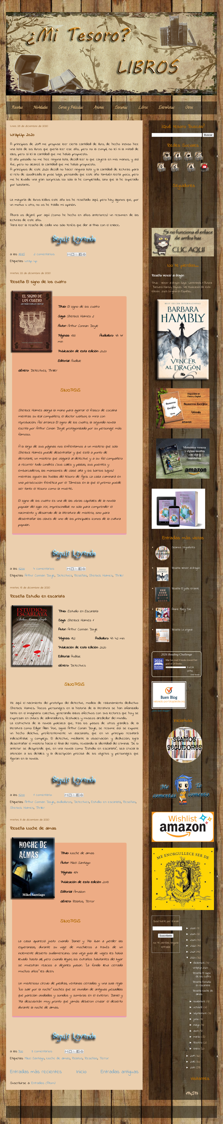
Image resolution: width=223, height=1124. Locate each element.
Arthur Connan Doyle (40, 575)
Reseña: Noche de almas (33, 828)
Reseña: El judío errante (185, 589)
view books (195, 675)
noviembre (199, 1001)
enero (197, 1049)
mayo (197, 1025)
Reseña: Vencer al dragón (168, 275)
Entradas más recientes (36, 1072)
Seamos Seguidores (183, 547)
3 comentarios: (43, 1051)
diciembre (199, 963)
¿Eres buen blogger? (161, 711)
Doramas (121, 108)
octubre (198, 1007)
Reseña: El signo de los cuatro (38, 282)
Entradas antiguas (120, 1072)
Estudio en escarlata (106, 802)
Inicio (81, 1072)
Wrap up (31, 261)
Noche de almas (58, 1058)
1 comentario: (43, 795)
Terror (104, 1058)
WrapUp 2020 (22, 135)
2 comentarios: (45, 254)
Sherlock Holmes (101, 575)
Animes (99, 108)
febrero (198, 1043)
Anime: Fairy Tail (181, 609)
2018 (193, 1062)
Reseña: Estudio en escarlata (37, 596)
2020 (193, 958)
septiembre (200, 1013)
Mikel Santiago (34, 1058)
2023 (193, 940)
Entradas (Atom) (43, 1083)
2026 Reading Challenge (176, 654)
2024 (193, 934)
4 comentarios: (44, 568)
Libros (143, 108)
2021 (193, 952)
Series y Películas (70, 108)
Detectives (64, 575)
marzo (197, 1037)
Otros (189, 108)
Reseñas (17, 108)
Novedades (41, 108)
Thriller (119, 575)
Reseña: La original (182, 630)
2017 (193, 1068)
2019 (192, 1056)
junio (196, 1019)
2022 (193, 946)
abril (196, 1031)
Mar (168, 660)
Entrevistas (166, 108)
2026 (193, 928)
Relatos (77, 1058)
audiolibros (64, 802)
